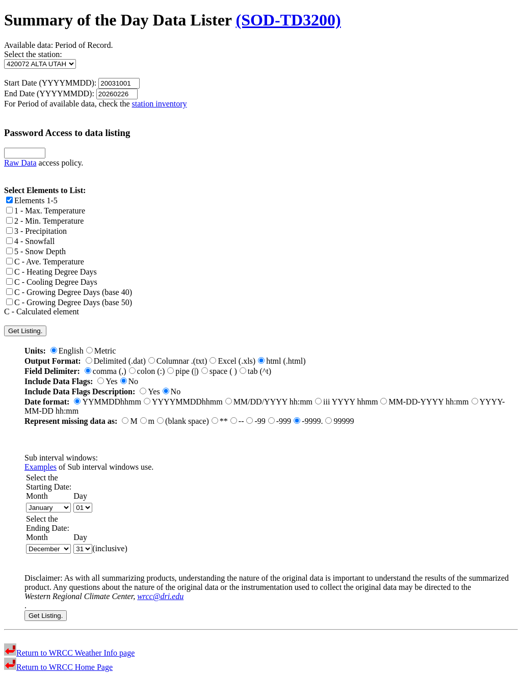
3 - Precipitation (36, 231)
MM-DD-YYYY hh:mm (424, 401)
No (129, 381)
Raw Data (20, 162)
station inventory (159, 103)
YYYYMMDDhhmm (183, 401)
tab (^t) (255, 371)
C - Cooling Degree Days (51, 282)
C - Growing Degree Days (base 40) (69, 292)
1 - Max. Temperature (45, 210)
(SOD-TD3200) (288, 20)
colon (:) (147, 371)
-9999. (308, 421)
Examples (40, 467)
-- (237, 421)
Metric (101, 350)
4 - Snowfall (30, 241)
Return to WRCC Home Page (58, 667)
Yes (107, 381)
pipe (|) (182, 371)
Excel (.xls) (232, 361)
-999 (279, 421)
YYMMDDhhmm (107, 401)
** (220, 421)
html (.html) (281, 361)
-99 (255, 421)
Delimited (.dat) (116, 361)
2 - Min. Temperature (45, 221)
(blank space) (183, 421)
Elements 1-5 (32, 200)
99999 (339, 421)
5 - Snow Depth (36, 251)
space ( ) (219, 371)
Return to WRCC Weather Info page (69, 652)
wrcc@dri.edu (160, 596)
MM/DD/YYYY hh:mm (268, 401)
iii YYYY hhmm (346, 401)
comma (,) (105, 371)
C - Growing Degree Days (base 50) (69, 302)
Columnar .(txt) (177, 361)
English (67, 350)
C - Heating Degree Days (51, 271)
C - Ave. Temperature (45, 261)
